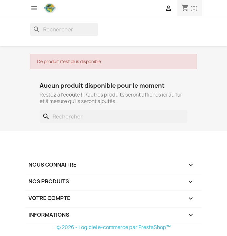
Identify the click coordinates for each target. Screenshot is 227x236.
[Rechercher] (64, 29)
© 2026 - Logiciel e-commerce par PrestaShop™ (114, 227)
